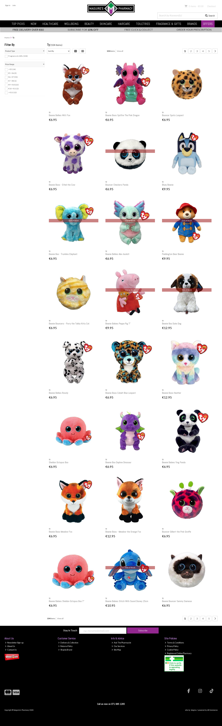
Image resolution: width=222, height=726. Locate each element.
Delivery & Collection (68, 643)
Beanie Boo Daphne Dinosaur (118, 462)
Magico (193, 710)
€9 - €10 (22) (13, 85)
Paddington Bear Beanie (173, 254)
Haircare (124, 24)
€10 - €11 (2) (13, 88)
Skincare (106, 24)
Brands (192, 24)
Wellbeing (71, 24)
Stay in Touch (70, 630)
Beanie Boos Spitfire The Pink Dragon (122, 115)
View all (120, 51)
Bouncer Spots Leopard (172, 115)
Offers (208, 24)
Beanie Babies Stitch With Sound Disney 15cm (126, 601)
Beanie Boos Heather (171, 392)
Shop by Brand (65, 650)
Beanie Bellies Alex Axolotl (117, 254)
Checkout (211, 6)
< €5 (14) (12, 69)
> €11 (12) (12, 92)
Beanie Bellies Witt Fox (59, 115)
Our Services (118, 646)
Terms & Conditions (174, 643)
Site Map (116, 650)
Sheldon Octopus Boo (58, 462)
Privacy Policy (171, 646)
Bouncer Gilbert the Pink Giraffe (176, 531)
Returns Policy (65, 646)
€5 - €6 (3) (12, 73)
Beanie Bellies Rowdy (58, 392)
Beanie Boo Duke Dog (171, 323)
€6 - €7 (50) (13, 77)
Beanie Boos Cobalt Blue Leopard (120, 392)
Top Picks (18, 24)
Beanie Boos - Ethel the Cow (62, 184)
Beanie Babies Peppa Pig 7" (118, 323)
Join (14, 5)
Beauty (89, 24)
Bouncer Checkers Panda (116, 184)
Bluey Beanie (167, 184)
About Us (10, 646)
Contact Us (11, 650)
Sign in (7, 5)
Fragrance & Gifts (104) (18, 56)
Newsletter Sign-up (14, 643)
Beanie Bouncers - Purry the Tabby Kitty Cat (69, 323)
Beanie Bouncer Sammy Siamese (177, 601)
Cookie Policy (171, 650)
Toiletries (143, 24)
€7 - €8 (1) (12, 81)
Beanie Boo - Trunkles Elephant (63, 254)
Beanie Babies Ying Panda (173, 462)
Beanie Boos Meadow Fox (60, 531)
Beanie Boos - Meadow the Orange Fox (123, 531)
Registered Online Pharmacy (178, 653)
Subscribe (142, 630)
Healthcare (50, 24)
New (33, 24)
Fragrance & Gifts (168, 24)
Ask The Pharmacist (121, 643)
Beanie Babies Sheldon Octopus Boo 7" (66, 601)
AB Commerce (212, 710)
